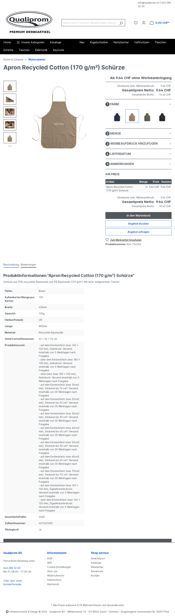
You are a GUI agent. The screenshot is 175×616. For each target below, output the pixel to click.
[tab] (11, 265)
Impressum (53, 584)
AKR (49, 562)
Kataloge (96, 562)
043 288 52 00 (11, 568)
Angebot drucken (138, 223)
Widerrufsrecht (55, 575)
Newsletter (97, 567)
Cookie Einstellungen (59, 567)
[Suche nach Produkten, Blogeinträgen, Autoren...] (89, 22)
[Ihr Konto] (144, 23)
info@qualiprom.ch (148, 2)
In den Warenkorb (139, 215)
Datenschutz (54, 579)
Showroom (97, 571)
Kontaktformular (12, 584)
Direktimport (98, 558)
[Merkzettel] (136, 23)
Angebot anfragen (138, 231)
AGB (49, 558)
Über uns (52, 571)
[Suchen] (121, 22)
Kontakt (95, 575)
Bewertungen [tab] (28, 264)
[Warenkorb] (160, 23)
